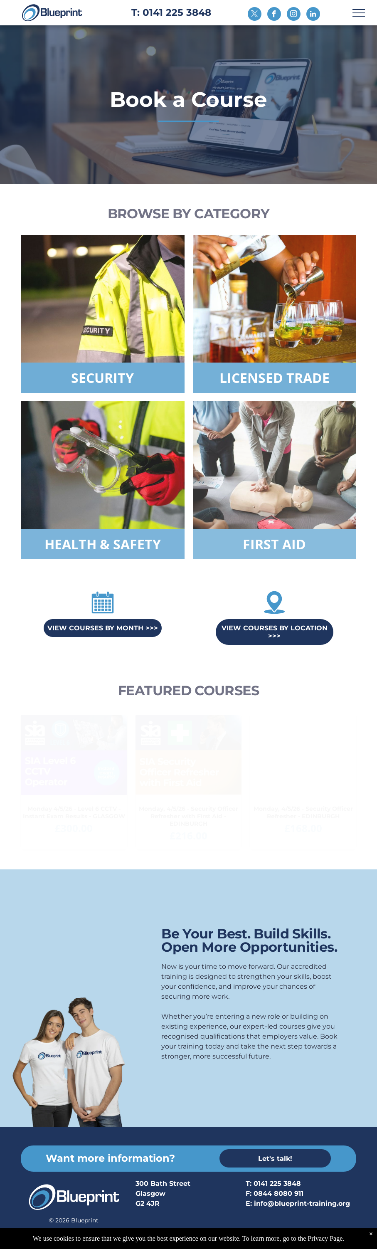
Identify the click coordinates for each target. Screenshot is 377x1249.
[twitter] (254, 15)
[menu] (359, 13)
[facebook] (274, 15)
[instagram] (294, 15)
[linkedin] (313, 15)
